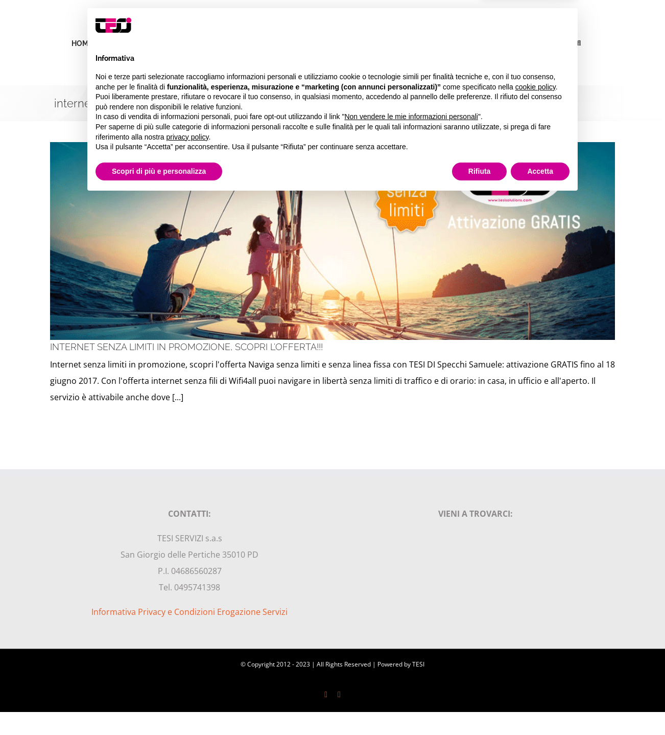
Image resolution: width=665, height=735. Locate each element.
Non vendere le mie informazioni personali (411, 653)
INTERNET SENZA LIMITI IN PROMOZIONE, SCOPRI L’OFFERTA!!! (186, 346)
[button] (579, 42)
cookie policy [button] (535, 622)
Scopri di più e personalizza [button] (159, 707)
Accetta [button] (540, 707)
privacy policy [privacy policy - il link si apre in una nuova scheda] (188, 673)
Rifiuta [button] (479, 707)
